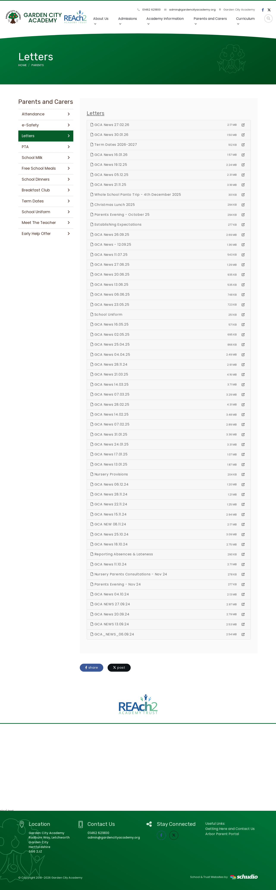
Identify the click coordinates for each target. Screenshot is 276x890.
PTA (46, 146)
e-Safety (46, 125)
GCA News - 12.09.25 (111, 244)
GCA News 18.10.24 (109, 544)
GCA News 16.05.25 (110, 324)
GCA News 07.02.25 (110, 424)
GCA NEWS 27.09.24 (110, 604)
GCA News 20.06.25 (110, 274)
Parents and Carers (210, 20)
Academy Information (165, 20)
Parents (37, 65)
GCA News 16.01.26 (109, 154)
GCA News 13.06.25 (109, 284)
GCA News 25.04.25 (110, 344)
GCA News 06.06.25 (110, 294)
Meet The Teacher (46, 222)
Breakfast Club (46, 190)
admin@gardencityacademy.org (190, 10)
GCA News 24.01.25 (110, 444)
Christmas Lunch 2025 (113, 204)
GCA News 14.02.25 (110, 414)
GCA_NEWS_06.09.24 (112, 634)
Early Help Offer (46, 233)
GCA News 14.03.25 (110, 384)
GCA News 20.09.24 (110, 614)
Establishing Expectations (116, 224)
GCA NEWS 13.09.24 (110, 624)
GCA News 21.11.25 (108, 184)
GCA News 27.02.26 (110, 124)
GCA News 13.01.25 (109, 464)
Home (22, 65)
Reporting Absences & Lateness (122, 554)
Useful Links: (215, 823)
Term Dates (46, 201)
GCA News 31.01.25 (109, 434)
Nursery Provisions (109, 474)
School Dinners (46, 179)
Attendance (46, 114)
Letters (46, 135)
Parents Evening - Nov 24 (116, 584)
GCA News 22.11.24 (109, 504)
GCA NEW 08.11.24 (108, 524)
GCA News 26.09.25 (110, 234)
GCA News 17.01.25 (109, 454)
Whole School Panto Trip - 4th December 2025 (136, 194)
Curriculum (245, 20)
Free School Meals (46, 168)
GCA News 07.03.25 (110, 394)
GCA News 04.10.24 (110, 594)
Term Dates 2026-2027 (114, 144)
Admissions (127, 20)
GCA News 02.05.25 (110, 334)
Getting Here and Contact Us (230, 828)
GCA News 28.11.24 (109, 364)
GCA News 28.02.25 (110, 404)
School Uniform (106, 314)
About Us (100, 20)
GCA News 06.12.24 (110, 484)
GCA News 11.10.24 (109, 564)
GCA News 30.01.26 (109, 134)
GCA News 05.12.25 (109, 174)
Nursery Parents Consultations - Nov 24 (129, 574)
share (91, 667)
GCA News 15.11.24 (109, 514)
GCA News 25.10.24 (110, 534)
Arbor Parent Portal (222, 833)
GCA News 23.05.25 (110, 304)
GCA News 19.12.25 (109, 164)
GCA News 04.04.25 (110, 354)
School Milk (46, 157)
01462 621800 (149, 10)
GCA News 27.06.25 (110, 264)
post (119, 667)
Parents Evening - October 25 (120, 214)
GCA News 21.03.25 (109, 374)
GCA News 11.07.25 (109, 254)
